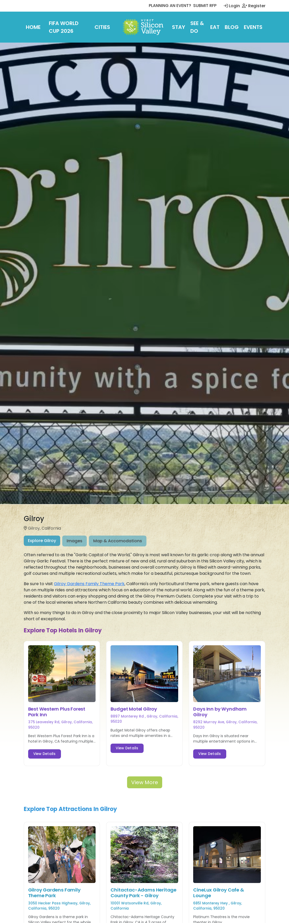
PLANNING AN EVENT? (170, 6)
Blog (232, 27)
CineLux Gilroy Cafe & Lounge (218, 893)
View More (144, 782)
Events (253, 27)
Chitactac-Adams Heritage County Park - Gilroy (143, 893)
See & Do (197, 27)
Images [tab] (74, 541)
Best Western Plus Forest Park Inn (56, 712)
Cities (102, 27)
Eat (215, 27)
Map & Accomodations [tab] (117, 541)
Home (33, 27)
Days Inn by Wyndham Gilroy (220, 712)
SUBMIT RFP (204, 6)
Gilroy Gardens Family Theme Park (89, 584)
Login (232, 6)
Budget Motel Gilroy (134, 709)
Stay (178, 27)
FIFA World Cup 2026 (64, 27)
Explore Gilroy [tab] (42, 541)
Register (253, 6)
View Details (44, 753)
